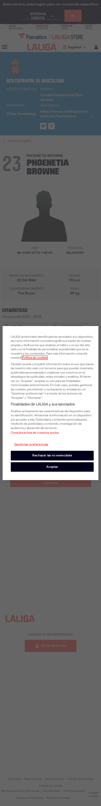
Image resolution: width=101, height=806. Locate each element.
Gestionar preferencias (31, 444)
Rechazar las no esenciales (52, 455)
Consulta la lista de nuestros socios (35, 432)
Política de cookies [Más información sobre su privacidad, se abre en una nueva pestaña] (34, 357)
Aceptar (52, 466)
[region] (51, 403)
